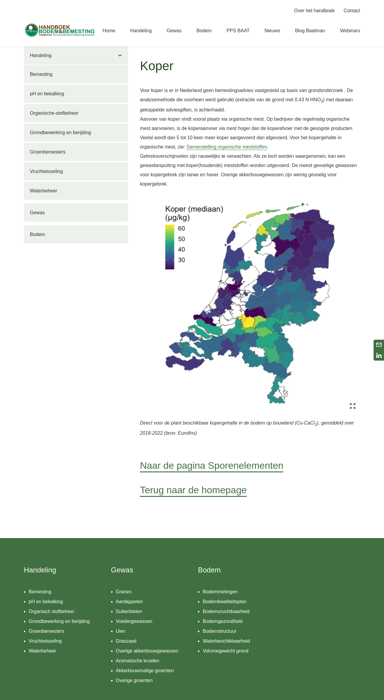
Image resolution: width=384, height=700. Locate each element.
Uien (121, 631)
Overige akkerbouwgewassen (147, 650)
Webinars (350, 30)
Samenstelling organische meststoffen (226, 146)
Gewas (37, 212)
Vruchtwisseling (46, 171)
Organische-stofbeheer (54, 113)
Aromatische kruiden (137, 660)
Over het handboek (314, 10)
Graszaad (126, 641)
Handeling (40, 55)
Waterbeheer (43, 190)
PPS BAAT (238, 30)
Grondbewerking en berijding (60, 132)
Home (108, 30)
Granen (124, 591)
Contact (352, 10)
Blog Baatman (310, 30)
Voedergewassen (134, 621)
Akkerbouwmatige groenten (145, 670)
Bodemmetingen (220, 591)
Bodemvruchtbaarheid (226, 611)
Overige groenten (134, 680)
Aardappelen (129, 601)
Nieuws (272, 30)
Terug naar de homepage (193, 490)
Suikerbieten (129, 611)
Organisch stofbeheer (51, 611)
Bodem (37, 234)
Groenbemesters (47, 151)
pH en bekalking (47, 93)
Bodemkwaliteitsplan (224, 601)
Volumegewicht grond (225, 650)
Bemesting (41, 74)
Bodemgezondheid (222, 621)
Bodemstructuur (219, 631)
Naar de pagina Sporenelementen (211, 465)
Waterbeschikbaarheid (226, 641)
